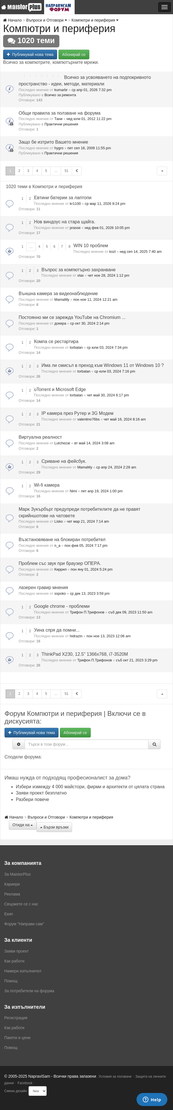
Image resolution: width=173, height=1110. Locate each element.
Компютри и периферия (95, 20)
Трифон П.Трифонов (87, 612)
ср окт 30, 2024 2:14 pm (89, 323)
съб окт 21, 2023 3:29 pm (136, 660)
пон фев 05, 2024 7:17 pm (85, 545)
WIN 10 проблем (90, 245)
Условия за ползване (115, 1077)
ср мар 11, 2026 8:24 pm (105, 203)
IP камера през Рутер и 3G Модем (77, 413)
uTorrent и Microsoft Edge (60, 389)
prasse (75, 228)
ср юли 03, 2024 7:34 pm (107, 347)
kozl (112, 251)
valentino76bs (88, 419)
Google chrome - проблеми (62, 606)
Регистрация (15, 1018)
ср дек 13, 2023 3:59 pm (89, 593)
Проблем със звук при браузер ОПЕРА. (60, 563)
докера (60, 323)
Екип (8, 914)
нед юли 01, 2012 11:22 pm (88, 119)
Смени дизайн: (16, 1091)
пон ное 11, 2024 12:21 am (95, 299)
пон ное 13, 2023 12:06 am (108, 636)
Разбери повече (32, 799)
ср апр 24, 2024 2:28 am (116, 467)
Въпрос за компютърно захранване (79, 269)
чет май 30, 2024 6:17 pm (108, 395)
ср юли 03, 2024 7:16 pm (114, 371)
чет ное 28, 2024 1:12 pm (108, 275)
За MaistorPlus (17, 874)
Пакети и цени (17, 1037)
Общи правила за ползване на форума (59, 113)
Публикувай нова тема (30, 54)
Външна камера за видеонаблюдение (58, 293)
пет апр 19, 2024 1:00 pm (102, 491)
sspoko (60, 593)
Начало (12, 20)
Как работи (14, 961)
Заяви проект (16, 951)
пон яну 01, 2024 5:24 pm (92, 569)
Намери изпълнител (22, 971)
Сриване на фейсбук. (64, 461)
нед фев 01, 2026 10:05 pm (107, 228)
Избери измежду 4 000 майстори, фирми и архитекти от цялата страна (90, 786)
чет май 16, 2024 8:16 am (125, 419)
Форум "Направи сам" (24, 924)
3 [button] (28, 171)
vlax (80, 275)
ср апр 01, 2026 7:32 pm (92, 90)
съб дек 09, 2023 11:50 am (130, 612)
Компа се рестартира (56, 341)
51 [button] (66, 171)
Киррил (60, 569)
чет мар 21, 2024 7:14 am (88, 521)
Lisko (58, 521)
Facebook (25, 1083)
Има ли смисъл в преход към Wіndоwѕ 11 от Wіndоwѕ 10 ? (103, 365)
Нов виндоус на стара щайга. (64, 221)
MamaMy (61, 299)
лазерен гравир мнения (43, 587)
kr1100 (75, 203)
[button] (162, 171)
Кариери (12, 884)
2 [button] (19, 171)
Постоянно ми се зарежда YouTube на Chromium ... (72, 317)
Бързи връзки (54, 827)
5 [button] (46, 171)
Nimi (73, 491)
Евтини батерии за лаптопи (62, 197)
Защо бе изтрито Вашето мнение (53, 142)
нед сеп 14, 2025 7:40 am (141, 251)
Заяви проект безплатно (41, 793)
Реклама (12, 894)
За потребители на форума (29, 991)
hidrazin (76, 636)
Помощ (11, 981)
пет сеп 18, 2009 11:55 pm (89, 148)
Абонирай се (74, 54)
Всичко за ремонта (60, 95)
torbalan (76, 347)
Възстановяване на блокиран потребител (62, 539)
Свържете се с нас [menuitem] (21, 904)
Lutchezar (62, 443)
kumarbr (61, 90)
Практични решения (61, 124)
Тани (58, 119)
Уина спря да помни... (56, 630)
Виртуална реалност (40, 437)
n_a (57, 545)
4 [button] (37, 171)
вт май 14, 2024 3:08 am (94, 443)
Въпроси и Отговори (46, 20)
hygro (58, 148)
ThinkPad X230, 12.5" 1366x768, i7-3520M (85, 654)
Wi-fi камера (46, 485)
